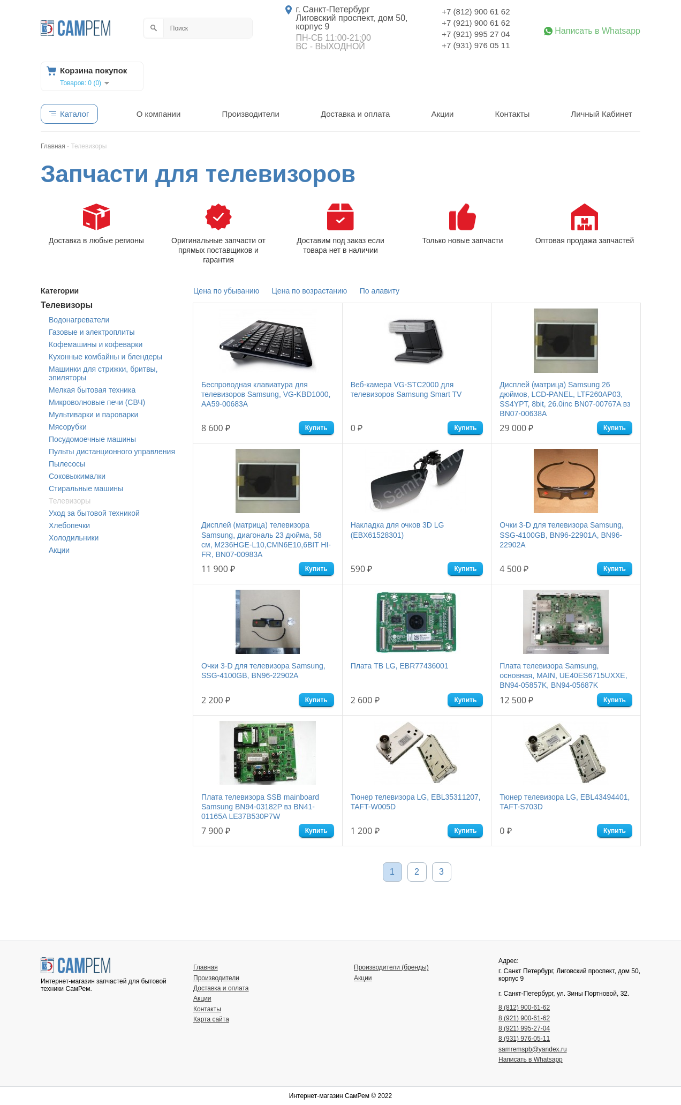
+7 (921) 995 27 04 (476, 34)
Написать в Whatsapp (597, 31)
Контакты (512, 113)
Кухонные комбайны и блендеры (105, 356)
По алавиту (379, 291)
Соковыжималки (77, 476)
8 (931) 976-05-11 (524, 1038)
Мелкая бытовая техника (92, 390)
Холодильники (74, 537)
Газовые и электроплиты (91, 332)
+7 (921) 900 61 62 (476, 22)
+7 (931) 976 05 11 (476, 45)
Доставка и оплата (355, 113)
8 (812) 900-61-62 (524, 1007)
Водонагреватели (79, 319)
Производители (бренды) (391, 967)
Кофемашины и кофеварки (95, 344)
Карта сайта (211, 1019)
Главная (205, 967)
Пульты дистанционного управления (112, 451)
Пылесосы (67, 464)
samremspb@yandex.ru (532, 1049)
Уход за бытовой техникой (94, 513)
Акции (442, 113)
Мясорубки (68, 427)
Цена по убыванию (226, 291)
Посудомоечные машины (92, 439)
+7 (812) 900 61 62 (476, 11)
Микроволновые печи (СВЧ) (97, 402)
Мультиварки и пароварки (93, 414)
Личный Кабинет (601, 113)
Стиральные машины (86, 488)
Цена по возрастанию (309, 291)
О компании (159, 113)
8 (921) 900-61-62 (524, 1018)
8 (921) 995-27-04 (524, 1028)
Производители (250, 113)
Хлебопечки (69, 525)
